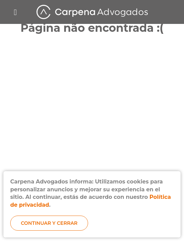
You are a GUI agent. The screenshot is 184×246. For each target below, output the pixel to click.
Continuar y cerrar (49, 223)
